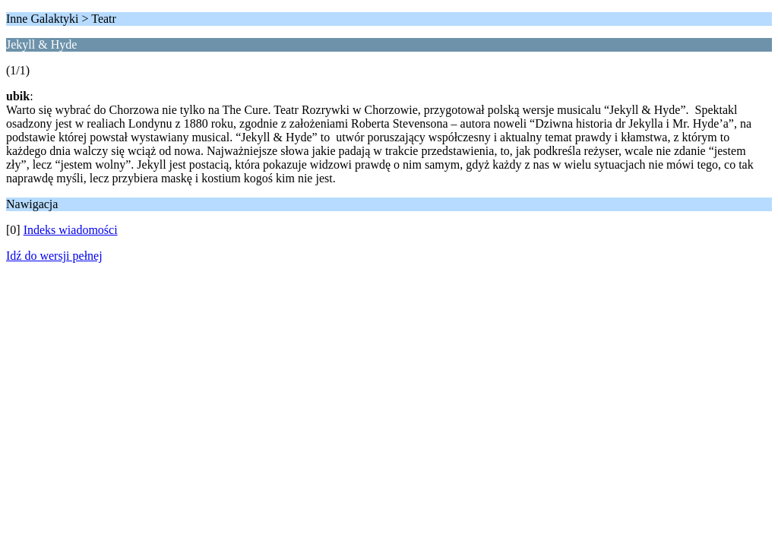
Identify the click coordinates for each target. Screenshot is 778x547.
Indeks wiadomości (71, 229)
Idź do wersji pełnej (54, 255)
